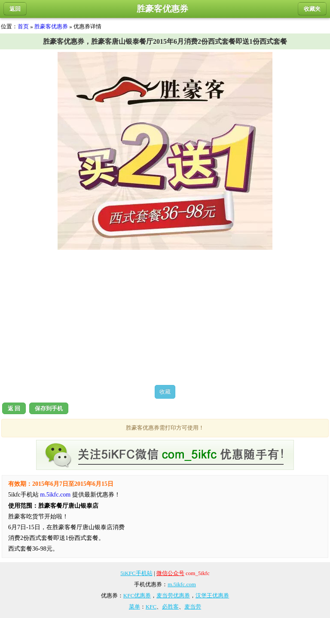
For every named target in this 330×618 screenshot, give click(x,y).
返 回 (14, 408)
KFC (151, 606)
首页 (23, 26)
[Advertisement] (165, 317)
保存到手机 (49, 408)
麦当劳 (192, 606)
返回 (15, 9)
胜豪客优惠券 (51, 26)
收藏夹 (312, 9)
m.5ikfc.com (55, 494)
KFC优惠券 (137, 595)
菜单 (134, 606)
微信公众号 (170, 573)
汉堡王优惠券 (212, 595)
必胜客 (170, 606)
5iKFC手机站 (136, 573)
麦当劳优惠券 (173, 595)
